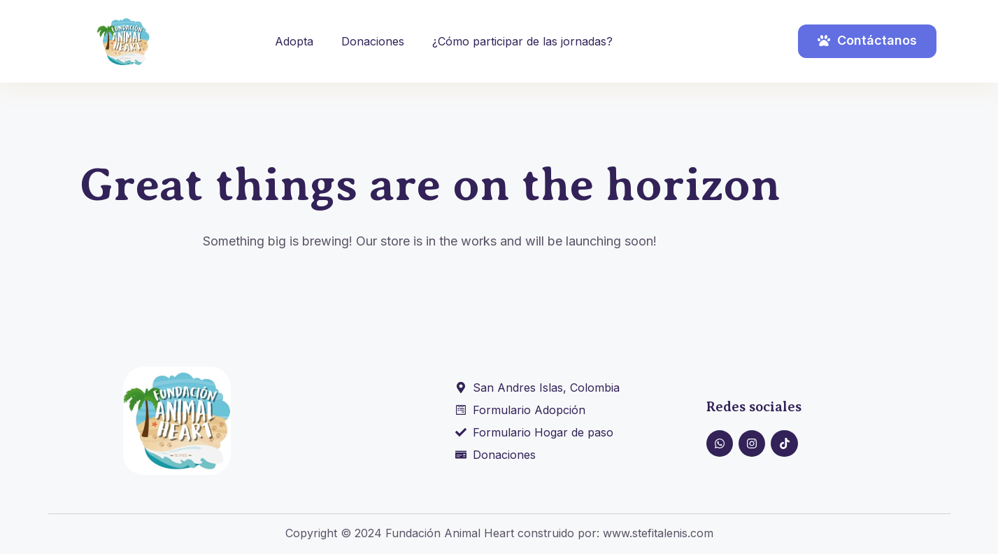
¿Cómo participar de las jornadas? (522, 41)
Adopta (294, 41)
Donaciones (372, 41)
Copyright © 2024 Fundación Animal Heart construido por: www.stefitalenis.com (499, 533)
